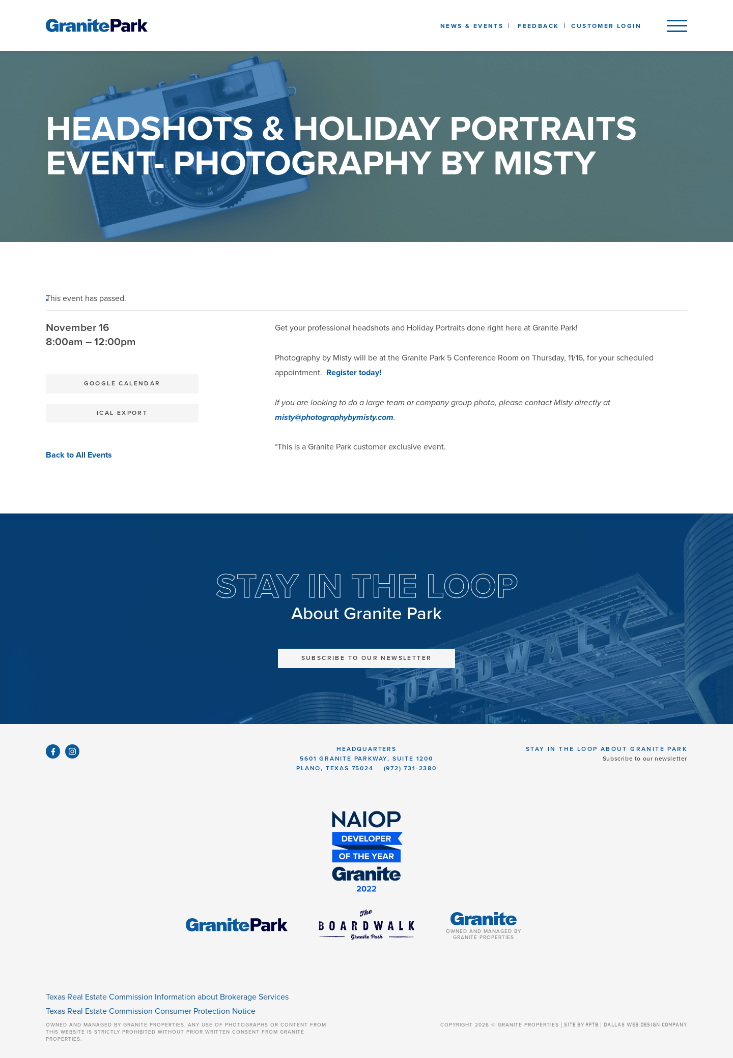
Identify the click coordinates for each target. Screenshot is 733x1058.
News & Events (473, 25)
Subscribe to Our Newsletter (366, 657)
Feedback (538, 25)
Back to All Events (79, 455)
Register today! (353, 373)
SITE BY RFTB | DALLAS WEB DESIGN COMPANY (625, 1024)
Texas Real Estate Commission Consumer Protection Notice (151, 1011)
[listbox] (538, 25)
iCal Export (122, 412)
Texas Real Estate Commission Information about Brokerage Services (167, 997)
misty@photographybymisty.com (334, 417)
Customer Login (606, 25)
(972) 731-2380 (410, 768)
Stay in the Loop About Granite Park (606, 748)
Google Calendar (122, 383)
